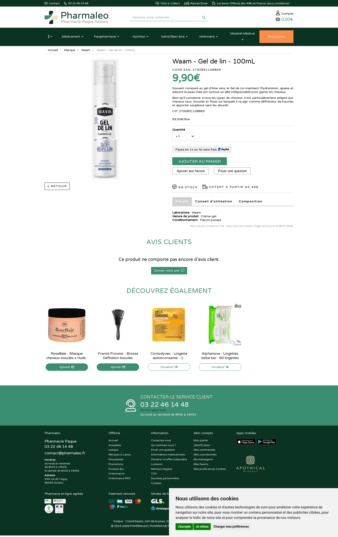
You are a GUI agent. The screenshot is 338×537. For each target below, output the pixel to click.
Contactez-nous (161, 441)
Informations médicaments (168, 456)
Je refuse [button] (202, 526)
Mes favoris (201, 465)
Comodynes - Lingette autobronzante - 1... (169, 356)
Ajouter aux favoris (191, 172)
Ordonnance (116, 475)
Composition (250, 202)
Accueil (53, 51)
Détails (182, 202)
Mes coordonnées (205, 456)
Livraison (156, 465)
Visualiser (169, 368)
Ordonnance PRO (120, 479)
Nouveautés (116, 460)
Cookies (156, 484)
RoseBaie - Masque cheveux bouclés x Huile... (67, 356)
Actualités (115, 446)
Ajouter (66, 368)
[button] (50, 37)
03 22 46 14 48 (164, 406)
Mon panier (201, 441)
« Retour (57, 187)
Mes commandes (204, 451)
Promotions (116, 465)
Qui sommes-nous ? (163, 446)
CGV (154, 475)
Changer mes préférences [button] (231, 526)
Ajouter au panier (199, 162)
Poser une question (233, 172)
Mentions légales (161, 470)
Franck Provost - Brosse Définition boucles (118, 356)
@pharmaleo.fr (65, 454)
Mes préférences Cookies (210, 470)
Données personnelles (165, 479)
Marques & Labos (120, 456)
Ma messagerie (203, 460)
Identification (202, 446)
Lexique (113, 451)
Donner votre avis (169, 272)
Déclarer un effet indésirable (169, 460)
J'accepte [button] (184, 526)
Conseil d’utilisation (213, 202)
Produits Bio (116, 470)
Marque (70, 51)
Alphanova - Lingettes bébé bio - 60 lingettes (220, 356)
